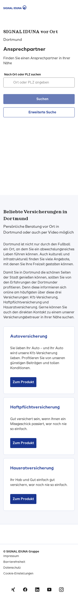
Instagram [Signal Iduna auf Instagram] (61, 589)
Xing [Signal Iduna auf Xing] (13, 589)
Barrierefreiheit (14, 562)
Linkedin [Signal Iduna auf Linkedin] (37, 589)
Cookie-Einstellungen (18, 573)
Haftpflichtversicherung (35, 407)
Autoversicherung (28, 336)
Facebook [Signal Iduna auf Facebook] (25, 589)
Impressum (11, 556)
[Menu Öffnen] (70, 7)
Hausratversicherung (32, 467)
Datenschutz (12, 567)
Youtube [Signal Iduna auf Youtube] (49, 589)
